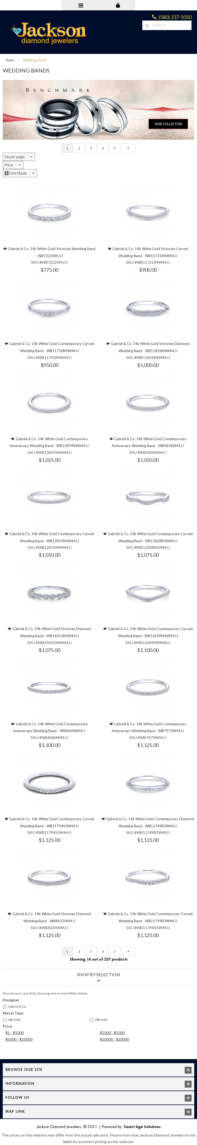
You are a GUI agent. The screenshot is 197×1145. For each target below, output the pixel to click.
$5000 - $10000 (19, 1039)
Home (9, 60)
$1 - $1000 (14, 1032)
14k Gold (11, 1020)
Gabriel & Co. (14, 1006)
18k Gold (98, 1020)
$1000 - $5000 (112, 1032)
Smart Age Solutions (142, 1127)
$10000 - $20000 (114, 1039)
